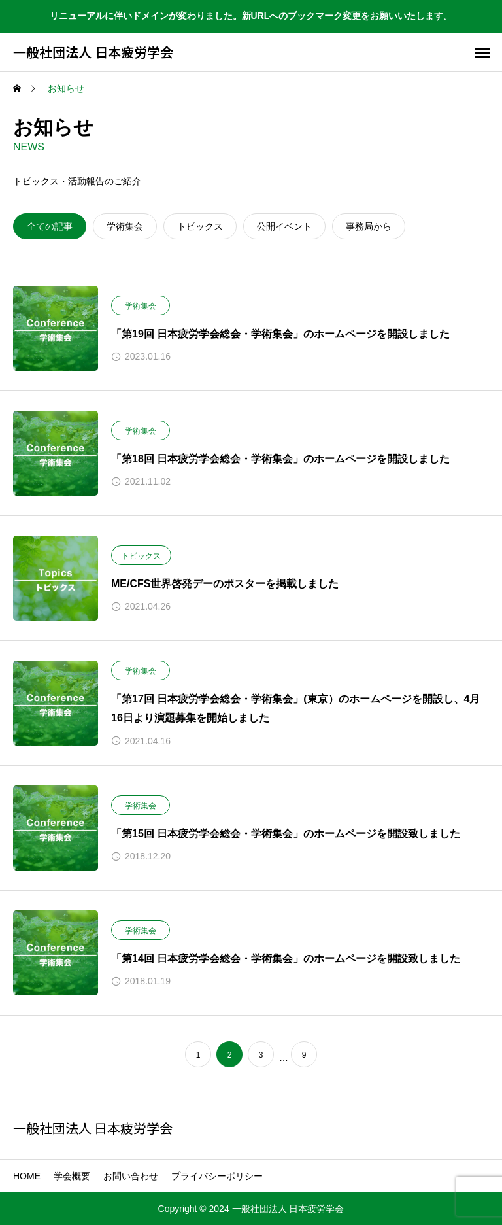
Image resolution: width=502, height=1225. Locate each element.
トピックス (141, 556)
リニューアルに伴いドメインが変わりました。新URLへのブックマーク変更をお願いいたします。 (251, 15)
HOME (27, 1176)
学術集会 (140, 306)
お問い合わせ (130, 1176)
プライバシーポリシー (217, 1176)
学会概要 (72, 1176)
